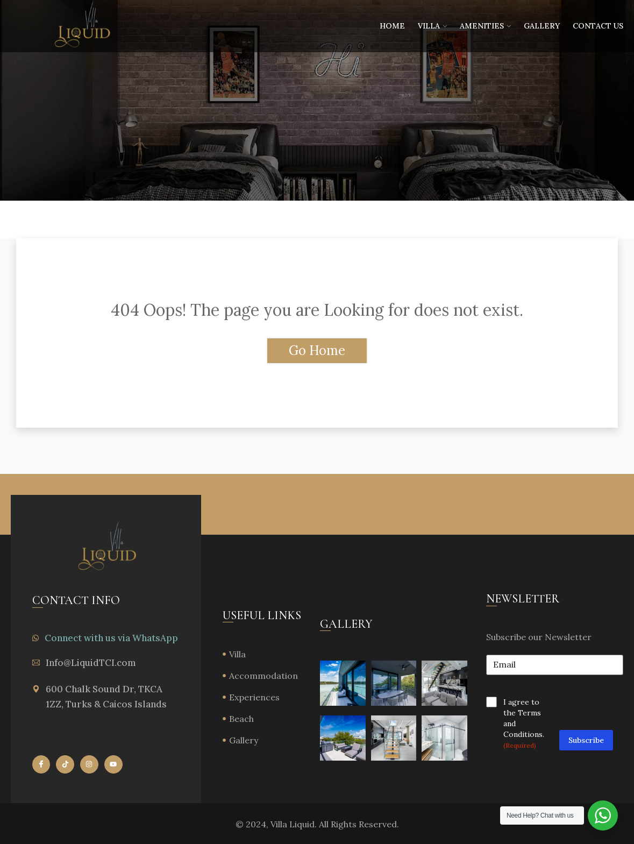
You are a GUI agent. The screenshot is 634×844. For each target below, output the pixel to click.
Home (392, 26)
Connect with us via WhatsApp (111, 638)
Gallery (542, 26)
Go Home (317, 350)
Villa (429, 26)
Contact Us (598, 26)
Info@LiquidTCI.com (91, 663)
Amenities (482, 26)
